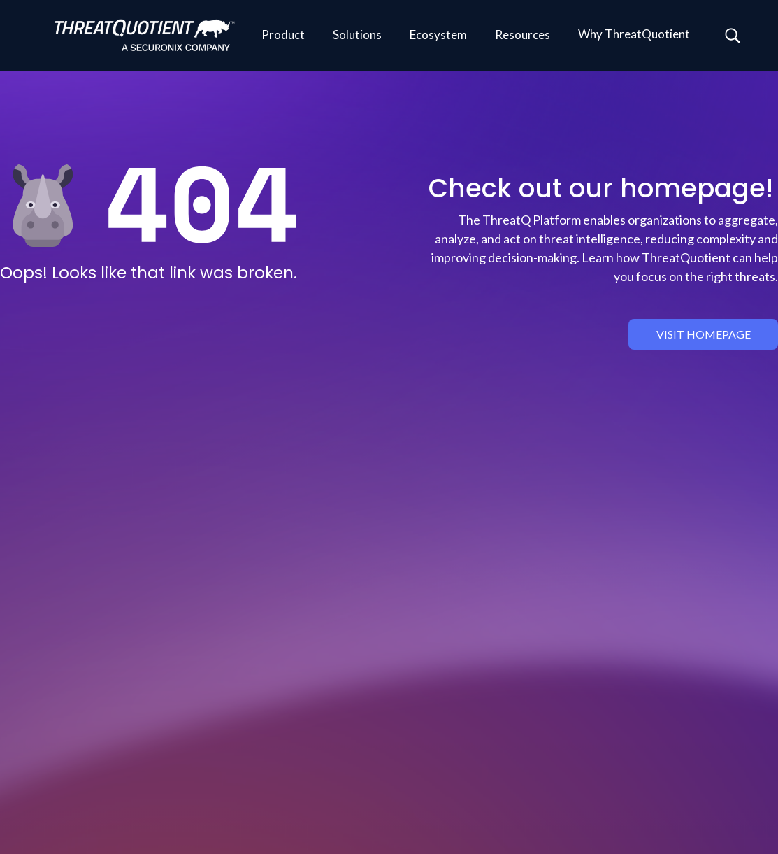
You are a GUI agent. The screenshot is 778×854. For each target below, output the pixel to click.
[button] (283, 35)
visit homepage (703, 334)
